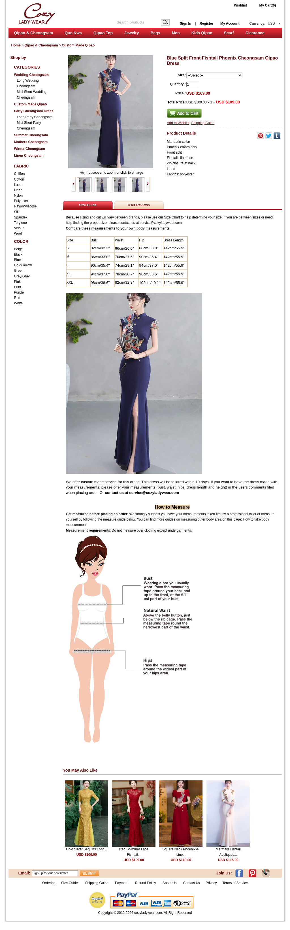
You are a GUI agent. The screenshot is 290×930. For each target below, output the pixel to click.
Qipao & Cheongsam (33, 33)
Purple (19, 292)
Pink (17, 282)
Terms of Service (235, 883)
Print (17, 287)
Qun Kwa (73, 33)
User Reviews (139, 205)
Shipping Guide (202, 123)
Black (18, 254)
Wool (18, 233)
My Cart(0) (267, 5)
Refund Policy (145, 883)
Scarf (229, 33)
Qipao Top (103, 33)
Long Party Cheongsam (35, 117)
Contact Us (191, 883)
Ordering (49, 883)
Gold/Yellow (23, 265)
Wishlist (240, 5)
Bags (155, 33)
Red (17, 298)
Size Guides (70, 883)
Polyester (21, 201)
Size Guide (87, 205)
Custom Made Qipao (78, 45)
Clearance (255, 33)
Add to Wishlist (178, 123)
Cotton (19, 179)
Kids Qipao (201, 33)
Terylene (20, 223)
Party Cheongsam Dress (34, 111)
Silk (17, 212)
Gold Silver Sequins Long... (86, 849)
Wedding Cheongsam (31, 75)
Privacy (211, 883)
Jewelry (131, 33)
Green (19, 271)
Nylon (18, 196)
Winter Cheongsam (29, 149)
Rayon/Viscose (25, 206)
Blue (17, 260)
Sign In (185, 24)
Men (176, 33)
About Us (170, 883)
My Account (230, 24)
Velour (19, 228)
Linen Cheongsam (29, 156)
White (18, 303)
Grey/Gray (22, 276)
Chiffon (19, 174)
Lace (18, 185)
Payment (121, 883)
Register (206, 24)
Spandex (20, 217)
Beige (18, 249)
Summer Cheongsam (31, 135)
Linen (18, 190)
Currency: (262, 24)
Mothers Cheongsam (31, 142)
